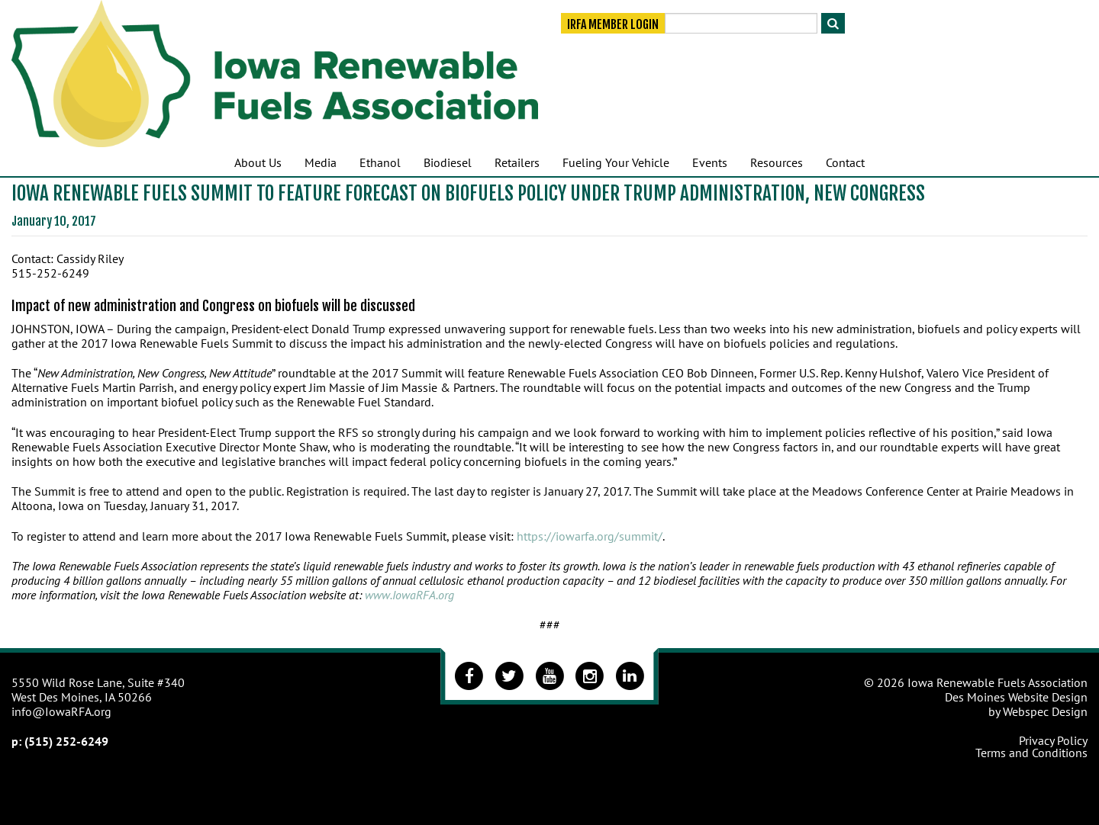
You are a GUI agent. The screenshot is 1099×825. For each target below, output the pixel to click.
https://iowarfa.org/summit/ (589, 536)
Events (709, 162)
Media (321, 162)
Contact (845, 162)
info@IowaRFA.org (61, 711)
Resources (776, 162)
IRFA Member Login (613, 24)
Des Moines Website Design (1016, 697)
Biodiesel (448, 162)
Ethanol (380, 162)
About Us (258, 162)
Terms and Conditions (1031, 752)
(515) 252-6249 (66, 741)
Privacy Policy (1053, 740)
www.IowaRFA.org (409, 594)
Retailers (517, 162)
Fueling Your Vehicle (615, 162)
